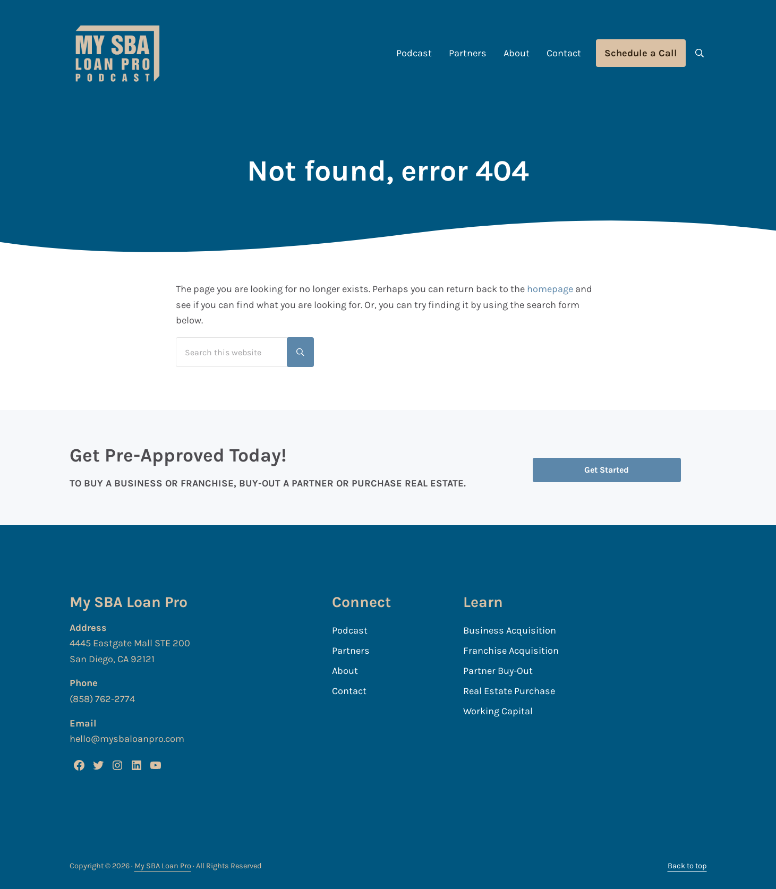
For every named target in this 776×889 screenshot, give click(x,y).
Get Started (606, 470)
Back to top (687, 865)
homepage (550, 289)
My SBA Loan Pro (162, 865)
